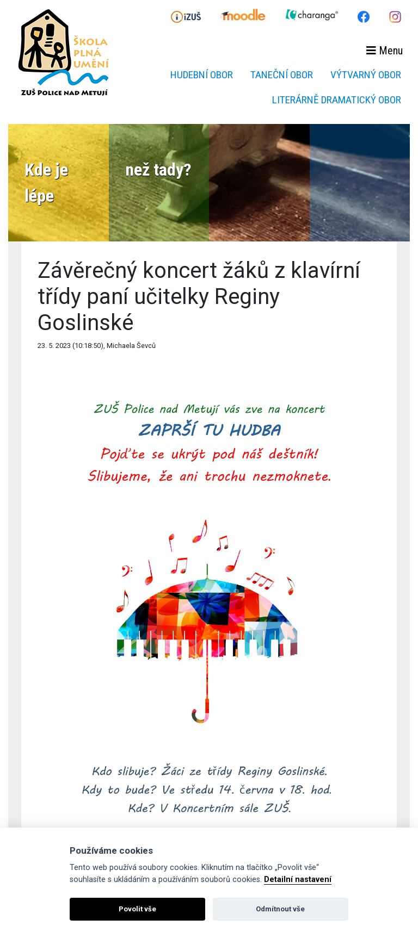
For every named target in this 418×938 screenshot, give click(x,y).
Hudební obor (201, 75)
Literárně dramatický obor (336, 100)
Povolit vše (137, 909)
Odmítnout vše (280, 909)
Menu (384, 50)
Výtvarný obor (365, 75)
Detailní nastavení (297, 879)
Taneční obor (281, 75)
